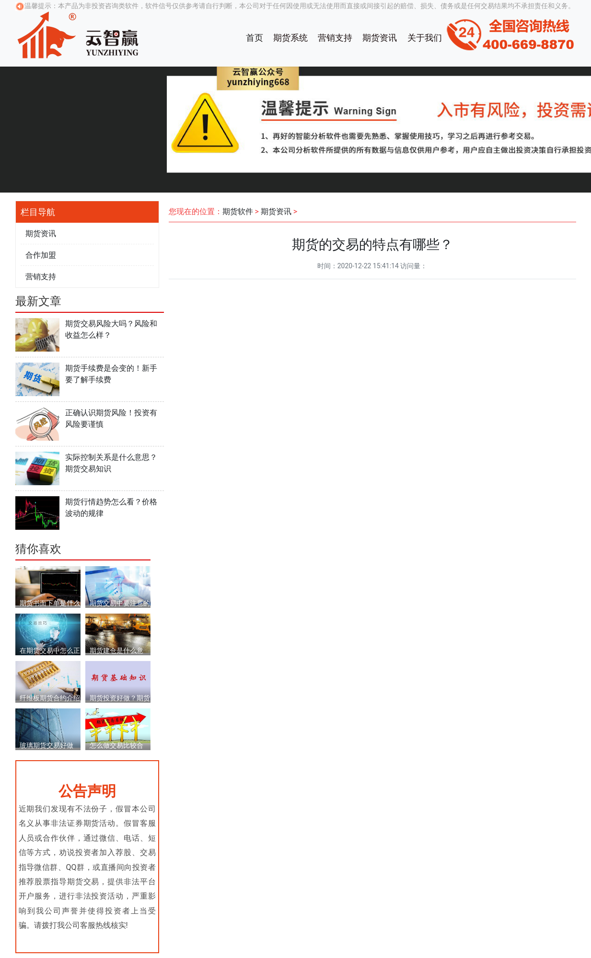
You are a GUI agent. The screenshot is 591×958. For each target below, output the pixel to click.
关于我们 (424, 38)
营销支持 (335, 38)
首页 (254, 38)
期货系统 (290, 38)
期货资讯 (379, 38)
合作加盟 (40, 255)
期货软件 (237, 211)
